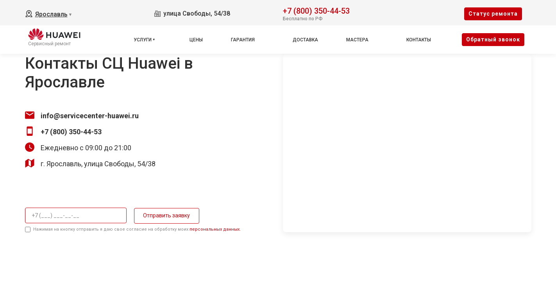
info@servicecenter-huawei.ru (90, 116)
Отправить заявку (165, 215)
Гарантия (243, 40)
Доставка (305, 40)
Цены (196, 40)
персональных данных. (215, 229)
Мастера (357, 40)
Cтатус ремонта (493, 14)
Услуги (143, 40)
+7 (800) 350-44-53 (316, 10)
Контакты (418, 40)
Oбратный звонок (493, 39)
